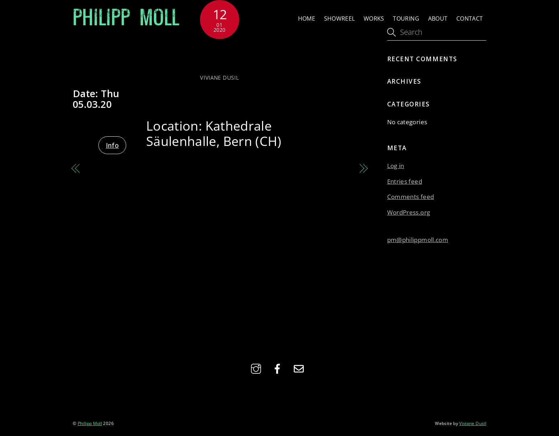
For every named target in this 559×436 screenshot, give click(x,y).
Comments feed (410, 197)
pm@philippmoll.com (417, 240)
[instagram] (257, 368)
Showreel (339, 18)
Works (374, 18)
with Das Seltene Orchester (219, 56)
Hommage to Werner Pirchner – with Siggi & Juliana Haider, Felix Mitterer (141, 179)
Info (112, 145)
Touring (406, 18)
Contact (469, 18)
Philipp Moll (90, 423)
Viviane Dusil (219, 77)
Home (306, 18)
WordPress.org (408, 212)
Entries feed (404, 181)
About (438, 18)
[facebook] (278, 368)
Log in (395, 166)
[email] (300, 368)
